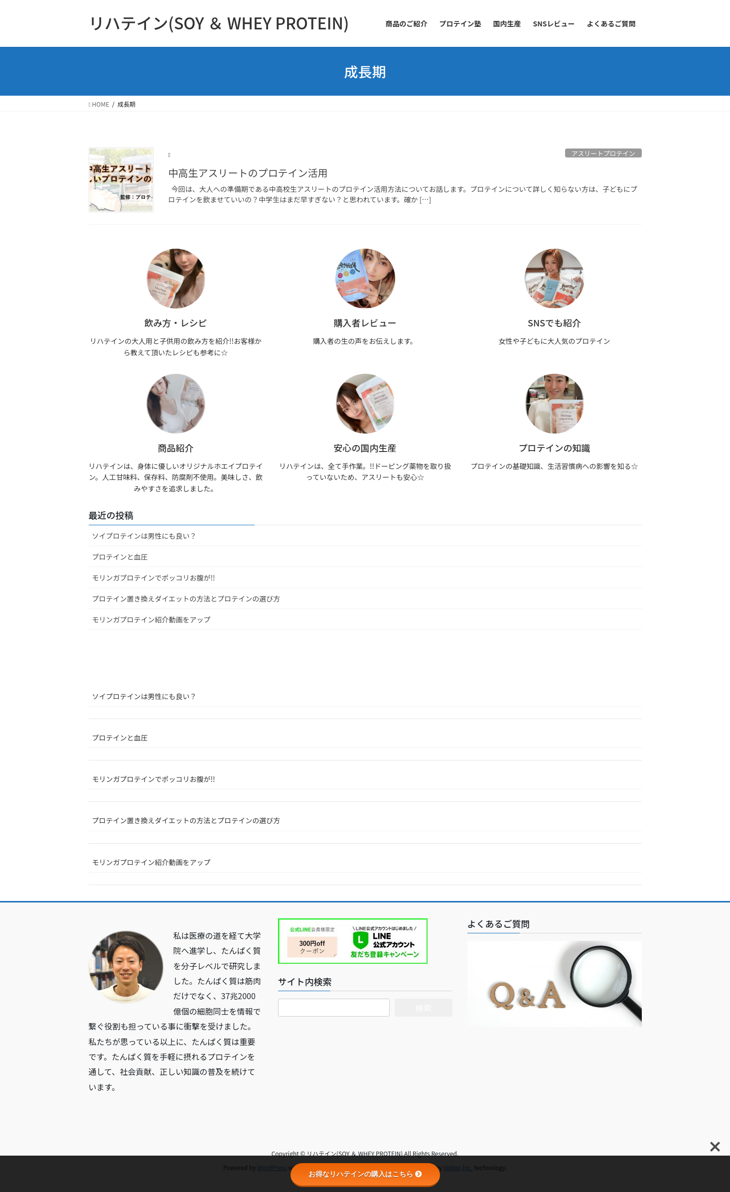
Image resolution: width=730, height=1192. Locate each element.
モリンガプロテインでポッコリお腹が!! (153, 578)
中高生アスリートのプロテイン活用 (248, 172)
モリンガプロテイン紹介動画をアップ (151, 619)
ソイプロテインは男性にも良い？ (144, 536)
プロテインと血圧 (120, 557)
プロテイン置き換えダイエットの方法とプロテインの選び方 (186, 598)
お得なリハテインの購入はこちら (365, 1174)
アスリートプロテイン (603, 153)
